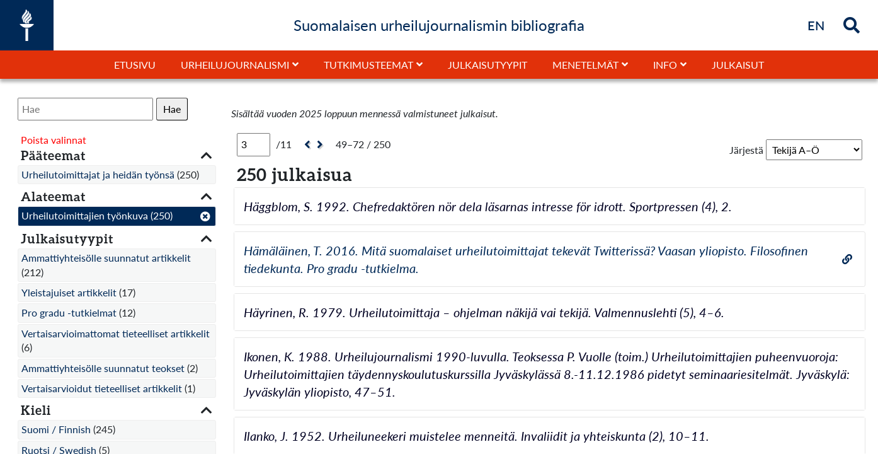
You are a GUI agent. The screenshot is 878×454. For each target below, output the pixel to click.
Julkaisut (738, 65)
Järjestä (746, 150)
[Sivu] (253, 144)
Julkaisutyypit (487, 65)
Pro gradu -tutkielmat (69, 312)
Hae (172, 109)
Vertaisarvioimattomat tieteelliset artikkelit (115, 333)
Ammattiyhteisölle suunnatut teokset (103, 368)
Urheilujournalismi (235, 65)
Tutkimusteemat (368, 65)
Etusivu (135, 65)
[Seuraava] (321, 144)
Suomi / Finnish (56, 429)
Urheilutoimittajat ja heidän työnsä (97, 174)
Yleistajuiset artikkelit (69, 292)
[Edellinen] (306, 144)
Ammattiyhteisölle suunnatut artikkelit (106, 258)
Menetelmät (585, 65)
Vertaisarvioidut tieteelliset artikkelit (101, 388)
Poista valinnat (53, 140)
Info (665, 65)
